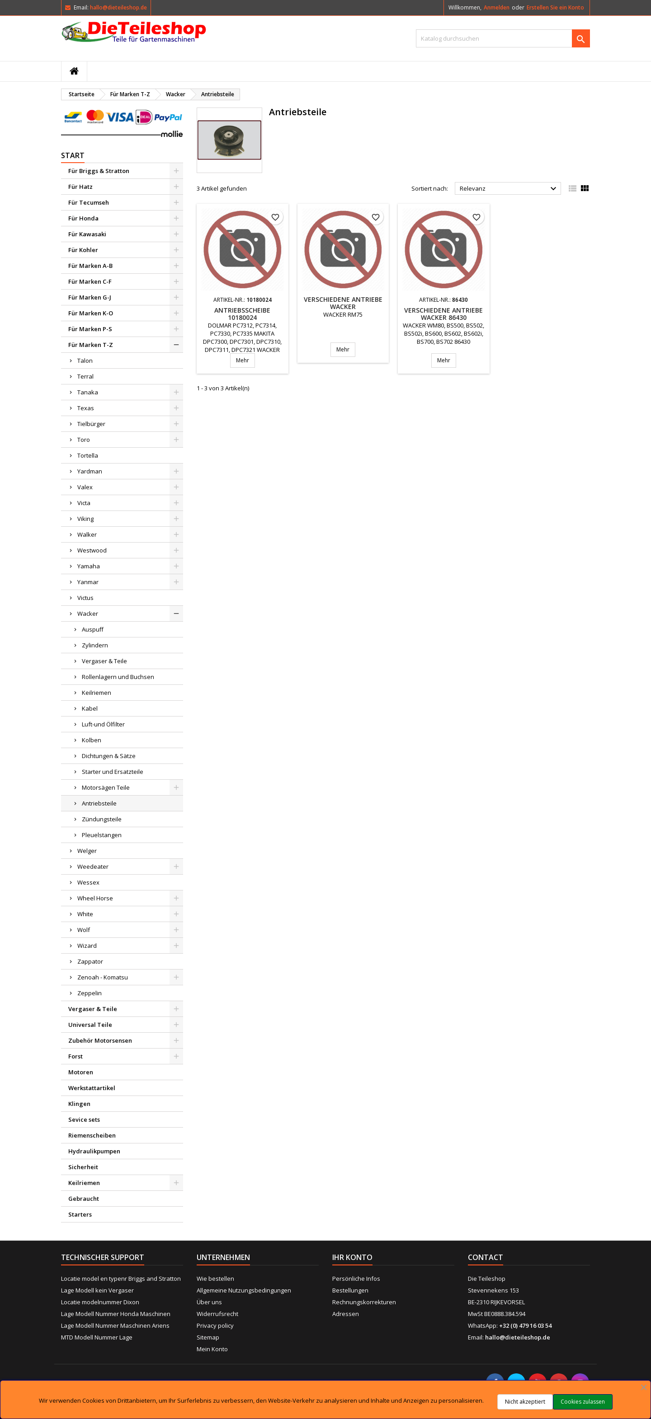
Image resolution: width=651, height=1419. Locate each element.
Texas (85, 408)
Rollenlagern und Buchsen (118, 677)
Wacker (87, 613)
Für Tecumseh (88, 202)
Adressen (345, 1314)
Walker (87, 534)
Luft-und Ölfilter (103, 724)
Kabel (90, 708)
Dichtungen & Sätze (109, 756)
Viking (85, 519)
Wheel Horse (95, 898)
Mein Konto (212, 1349)
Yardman (89, 471)
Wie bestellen (215, 1278)
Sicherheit (83, 1167)
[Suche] (503, 38)
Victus (85, 598)
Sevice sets (84, 1119)
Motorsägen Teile (106, 787)
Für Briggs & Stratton (98, 171)
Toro (83, 440)
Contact (485, 1257)
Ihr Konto (352, 1257)
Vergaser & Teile (104, 661)
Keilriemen (96, 692)
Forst (75, 1056)
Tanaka (87, 392)
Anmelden (496, 7)
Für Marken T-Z (90, 345)
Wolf (83, 930)
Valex (85, 487)
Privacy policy (215, 1325)
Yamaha (88, 566)
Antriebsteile (99, 803)
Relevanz (509, 188)
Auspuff (93, 629)
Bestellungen (350, 1290)
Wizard (87, 945)
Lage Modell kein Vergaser (97, 1290)
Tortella (87, 455)
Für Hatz (80, 187)
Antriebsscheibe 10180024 (242, 314)
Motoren (80, 1072)
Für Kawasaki (87, 234)
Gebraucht (83, 1198)
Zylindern (95, 645)
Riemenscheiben (92, 1135)
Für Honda (83, 218)
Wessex (88, 882)
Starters (80, 1214)
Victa (83, 503)
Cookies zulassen (583, 1401)
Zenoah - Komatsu (102, 977)
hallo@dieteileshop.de (118, 7)
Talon (85, 360)
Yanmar (88, 582)
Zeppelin (89, 993)
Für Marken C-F (90, 281)
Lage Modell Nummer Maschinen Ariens (115, 1325)
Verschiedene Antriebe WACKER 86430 (443, 314)
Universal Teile (90, 1025)
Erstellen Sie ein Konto (555, 7)
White (85, 914)
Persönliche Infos (356, 1278)
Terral (85, 376)
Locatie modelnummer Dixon (100, 1302)
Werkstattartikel (91, 1088)
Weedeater (92, 866)
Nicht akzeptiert (525, 1401)
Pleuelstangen (102, 835)
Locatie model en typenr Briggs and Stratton (121, 1278)
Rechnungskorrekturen (364, 1302)
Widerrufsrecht (217, 1314)
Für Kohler (83, 250)
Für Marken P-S (90, 329)
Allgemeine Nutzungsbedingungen (244, 1290)
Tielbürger (91, 424)
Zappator (90, 961)
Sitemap (208, 1337)
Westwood (92, 550)
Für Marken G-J (89, 297)
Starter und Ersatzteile (112, 772)
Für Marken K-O (90, 313)
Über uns (209, 1302)
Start (73, 155)
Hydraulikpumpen (94, 1151)
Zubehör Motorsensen (100, 1040)
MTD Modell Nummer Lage (96, 1337)
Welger (87, 851)
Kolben (91, 740)
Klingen (79, 1104)
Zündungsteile (102, 819)
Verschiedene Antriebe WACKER (343, 303)
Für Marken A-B (90, 266)
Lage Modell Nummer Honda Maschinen (115, 1314)
